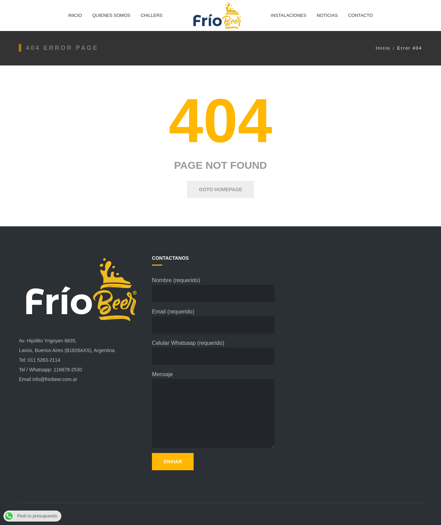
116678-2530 (67, 369)
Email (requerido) (213, 321)
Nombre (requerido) (213, 289)
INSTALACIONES (288, 15)
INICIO (75, 15)
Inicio (383, 48)
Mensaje (213, 409)
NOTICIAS (327, 15)
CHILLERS (152, 15)
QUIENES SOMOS (111, 15)
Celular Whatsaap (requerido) (213, 352)
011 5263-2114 (44, 360)
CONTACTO (360, 15)
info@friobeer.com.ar (54, 379)
